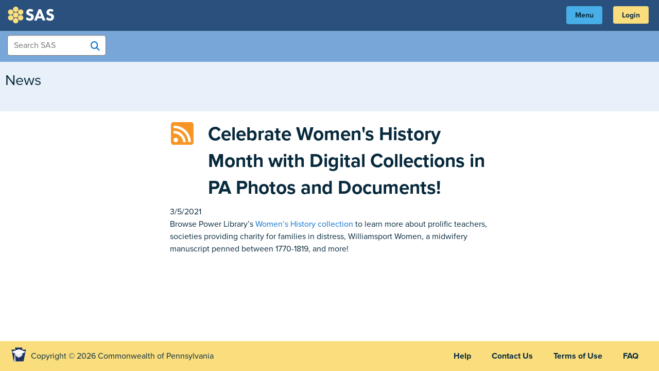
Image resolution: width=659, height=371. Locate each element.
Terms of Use (577, 356)
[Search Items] (56, 45)
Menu (584, 15)
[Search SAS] (95, 46)
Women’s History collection (304, 224)
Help (462, 356)
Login (631, 15)
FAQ (630, 356)
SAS (32, 15)
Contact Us (512, 356)
